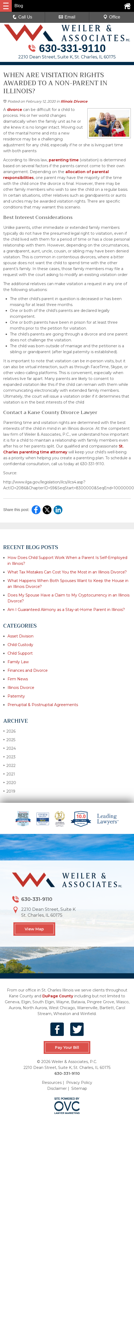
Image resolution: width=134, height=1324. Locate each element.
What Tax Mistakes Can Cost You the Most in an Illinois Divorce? (67, 572)
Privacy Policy (79, 1082)
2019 (9, 791)
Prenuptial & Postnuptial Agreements (43, 704)
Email (67, 17)
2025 (9, 740)
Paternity (16, 696)
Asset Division (21, 636)
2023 (9, 757)
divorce (14, 109)
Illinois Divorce (74, 101)
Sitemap (79, 1088)
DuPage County (57, 996)
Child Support (20, 653)
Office (111, 17)
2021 (9, 774)
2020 (9, 782)
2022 (9, 765)
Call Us (22, 17)
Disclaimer (57, 1088)
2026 (9, 731)
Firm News (18, 679)
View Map (34, 929)
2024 (9, 748)
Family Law (18, 661)
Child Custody (20, 644)
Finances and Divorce (28, 670)
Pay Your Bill (67, 1047)
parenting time (64, 160)
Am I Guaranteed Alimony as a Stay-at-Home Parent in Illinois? (66, 609)
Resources (52, 1082)
